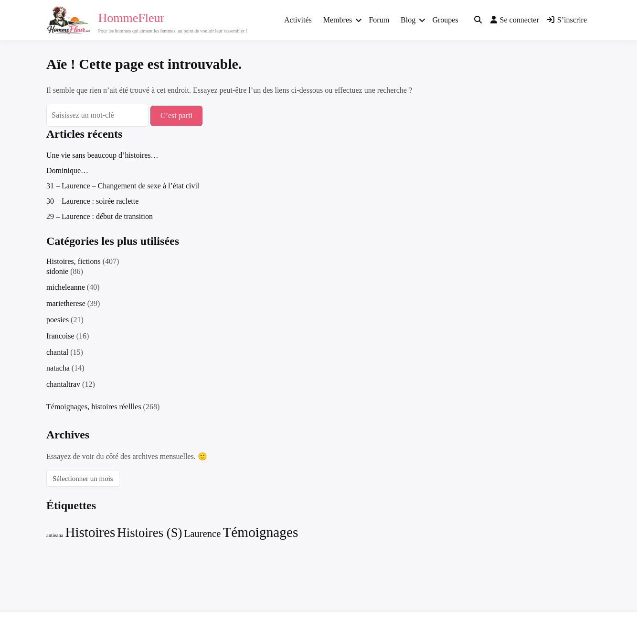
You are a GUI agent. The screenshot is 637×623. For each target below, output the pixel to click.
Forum (379, 20)
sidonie (57, 271)
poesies (57, 320)
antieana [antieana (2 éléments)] (55, 535)
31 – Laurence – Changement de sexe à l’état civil (122, 186)
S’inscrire (567, 20)
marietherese (65, 303)
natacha (58, 368)
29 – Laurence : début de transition (99, 216)
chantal (57, 352)
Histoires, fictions (73, 261)
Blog (408, 20)
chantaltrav (63, 384)
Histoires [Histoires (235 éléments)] (90, 532)
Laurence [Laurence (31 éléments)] (202, 533)
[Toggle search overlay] (478, 20)
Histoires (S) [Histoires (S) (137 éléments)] (149, 532)
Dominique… (67, 170)
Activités (298, 20)
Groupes (445, 20)
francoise (60, 336)
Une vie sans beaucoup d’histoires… (102, 155)
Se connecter (514, 20)
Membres (337, 20)
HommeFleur (131, 18)
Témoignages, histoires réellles (93, 407)
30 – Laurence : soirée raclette (92, 201)
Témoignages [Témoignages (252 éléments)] (260, 532)
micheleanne (65, 287)
